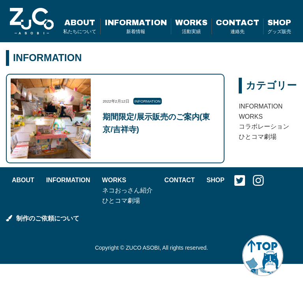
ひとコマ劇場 (258, 136)
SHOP (279, 26)
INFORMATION (136, 26)
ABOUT (79, 26)
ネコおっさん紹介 (127, 190)
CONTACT (237, 26)
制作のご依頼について (42, 218)
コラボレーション (264, 126)
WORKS (191, 26)
